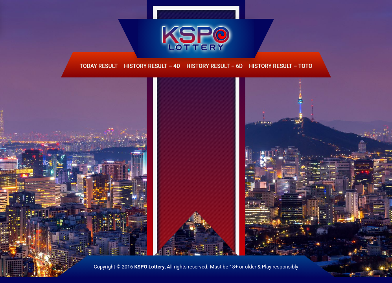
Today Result (99, 66)
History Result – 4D (152, 66)
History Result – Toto (280, 66)
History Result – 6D (214, 66)
